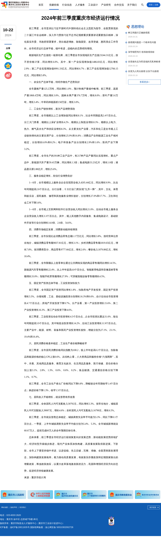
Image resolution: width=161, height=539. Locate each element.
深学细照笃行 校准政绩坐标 (141, 52)
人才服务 (80, 4)
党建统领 (54, 4)
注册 (156, 5)
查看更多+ (144, 82)
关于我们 (132, 4)
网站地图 (4, 507)
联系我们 (23, 507)
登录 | (151, 5)
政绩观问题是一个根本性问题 (142, 42)
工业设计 (93, 4)
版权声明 (13, 507)
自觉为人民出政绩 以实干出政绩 (143, 71)
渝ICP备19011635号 (20, 527)
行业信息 (67, 4)
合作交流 (119, 4)
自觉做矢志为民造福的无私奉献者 (144, 61)
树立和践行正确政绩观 (139, 33)
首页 (41, 4)
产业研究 (106, 4)
